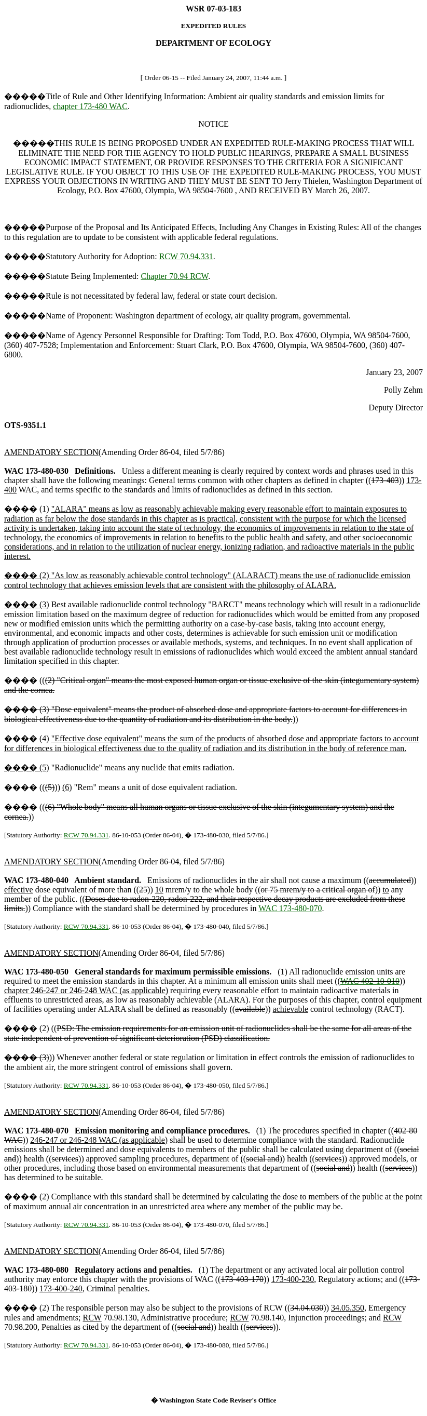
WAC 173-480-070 (290, 908)
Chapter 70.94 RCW (175, 276)
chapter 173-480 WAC (90, 106)
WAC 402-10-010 (370, 981)
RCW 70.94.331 (186, 256)
